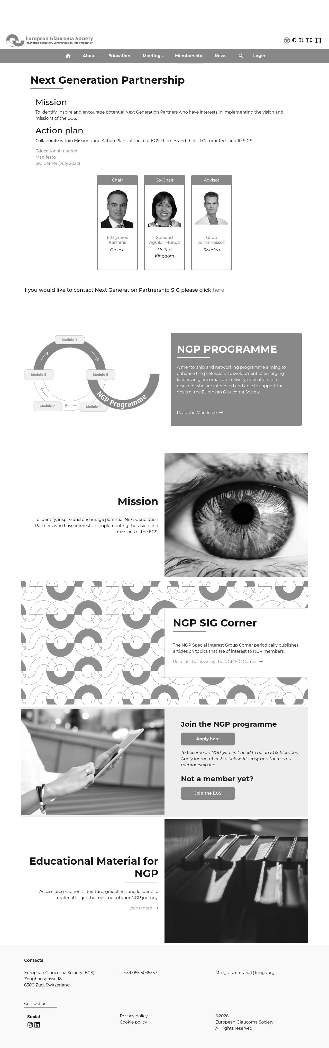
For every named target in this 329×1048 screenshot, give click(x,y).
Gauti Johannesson (212, 240)
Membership (188, 55)
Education (119, 55)
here (218, 290)
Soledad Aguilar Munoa (164, 240)
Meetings (153, 55)
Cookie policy (133, 1022)
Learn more (143, 908)
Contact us (35, 1003)
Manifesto (45, 157)
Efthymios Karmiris (117, 240)
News (220, 55)
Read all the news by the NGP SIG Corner (218, 661)
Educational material (56, 151)
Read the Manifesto (200, 412)
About (89, 55)
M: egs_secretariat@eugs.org (245, 972)
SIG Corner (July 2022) (57, 163)
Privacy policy (134, 1015)
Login (259, 55)
